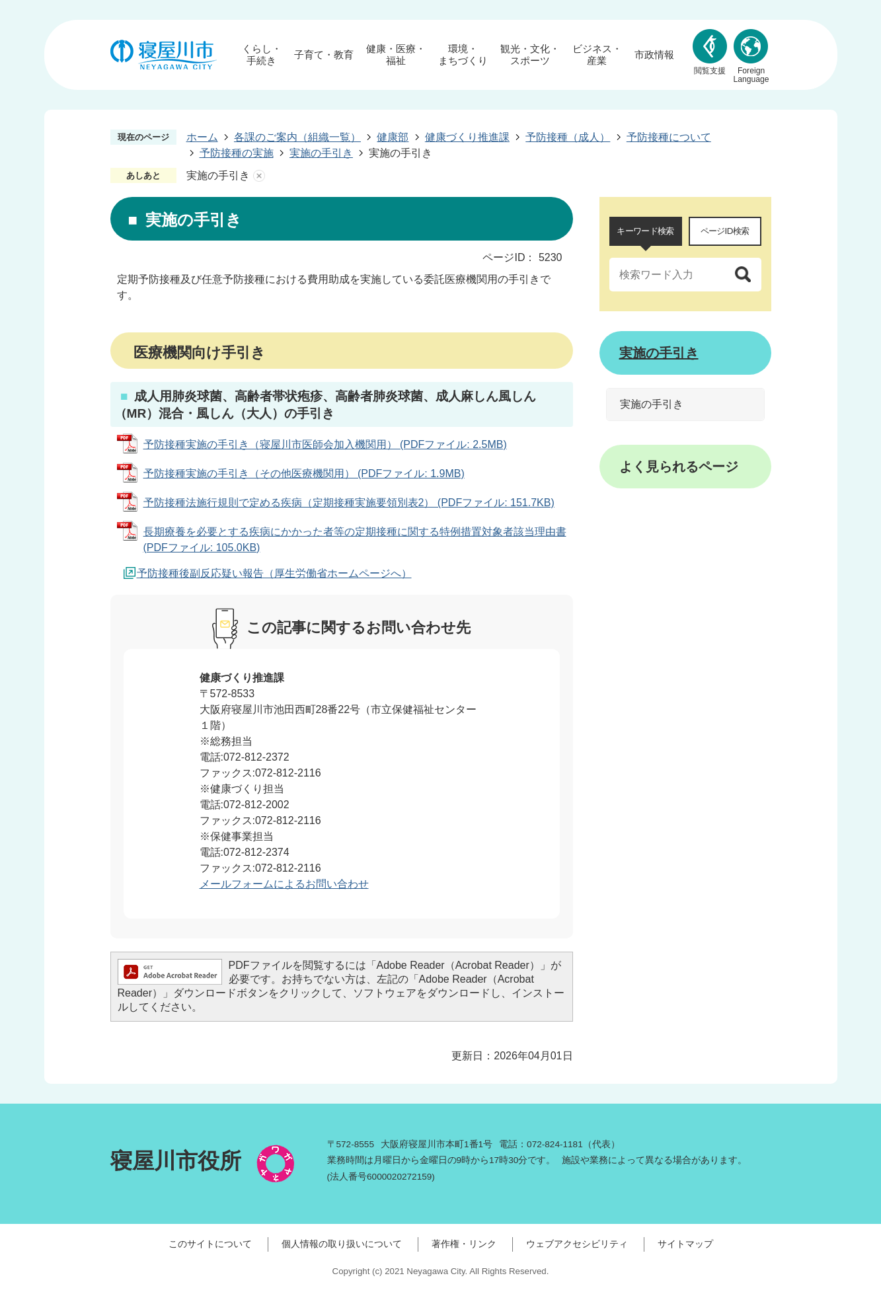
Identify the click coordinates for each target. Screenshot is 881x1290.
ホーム (202, 137)
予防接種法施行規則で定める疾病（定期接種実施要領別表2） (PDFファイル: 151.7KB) (349, 502)
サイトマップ (685, 1243)
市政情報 (654, 54)
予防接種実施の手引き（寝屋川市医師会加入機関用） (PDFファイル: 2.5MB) (325, 444)
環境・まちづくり (463, 54)
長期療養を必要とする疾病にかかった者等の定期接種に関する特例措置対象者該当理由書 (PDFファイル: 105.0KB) (354, 539)
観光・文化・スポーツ (530, 54)
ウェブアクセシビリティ (577, 1243)
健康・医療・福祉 (396, 54)
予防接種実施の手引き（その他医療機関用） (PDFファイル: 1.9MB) (304, 473)
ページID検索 (725, 231)
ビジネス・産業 (597, 54)
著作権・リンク (464, 1243)
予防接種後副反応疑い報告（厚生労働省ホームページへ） (274, 573)
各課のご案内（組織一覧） (297, 137)
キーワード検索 (645, 231)
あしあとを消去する (259, 176)
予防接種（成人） (567, 137)
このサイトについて (210, 1243)
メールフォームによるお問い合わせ (284, 884)
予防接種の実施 (237, 153)
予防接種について (669, 137)
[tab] (645, 231)
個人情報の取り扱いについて (342, 1243)
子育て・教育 (324, 54)
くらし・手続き (262, 54)
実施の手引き (321, 153)
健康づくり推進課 (467, 137)
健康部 (392, 137)
